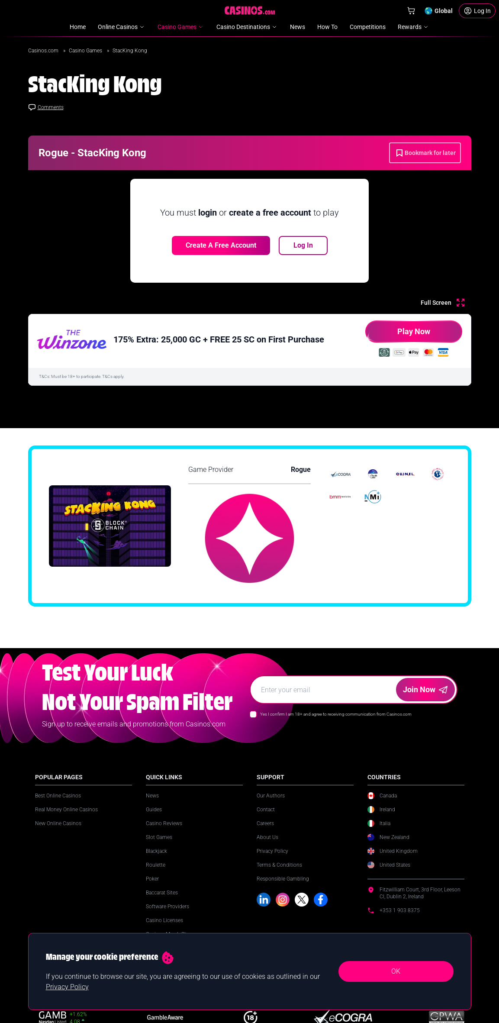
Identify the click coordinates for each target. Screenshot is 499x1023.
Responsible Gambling (283, 879)
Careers (265, 823)
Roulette (155, 865)
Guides (154, 810)
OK (395, 971)
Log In (303, 245)
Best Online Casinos (58, 796)
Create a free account (221, 245)
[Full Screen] (442, 302)
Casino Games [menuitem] (181, 26)
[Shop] (411, 11)
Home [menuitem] (78, 26)
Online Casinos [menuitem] (121, 26)
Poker (152, 879)
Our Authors (271, 796)
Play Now (397, 335)
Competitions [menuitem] (368, 26)
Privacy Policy (272, 851)
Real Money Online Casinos (66, 810)
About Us (267, 837)
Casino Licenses (164, 920)
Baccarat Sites (162, 893)
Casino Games (86, 51)
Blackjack (156, 851)
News (152, 796)
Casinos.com (44, 51)
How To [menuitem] (327, 26)
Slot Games (159, 837)
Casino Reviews (164, 823)
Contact (266, 810)
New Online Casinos (58, 823)
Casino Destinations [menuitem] (247, 26)
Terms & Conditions (279, 865)
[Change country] (438, 11)
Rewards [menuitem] (413, 26)
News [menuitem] (297, 26)
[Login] (477, 10)
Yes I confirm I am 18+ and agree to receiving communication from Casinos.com (336, 714)
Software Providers (167, 907)
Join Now (425, 689)
